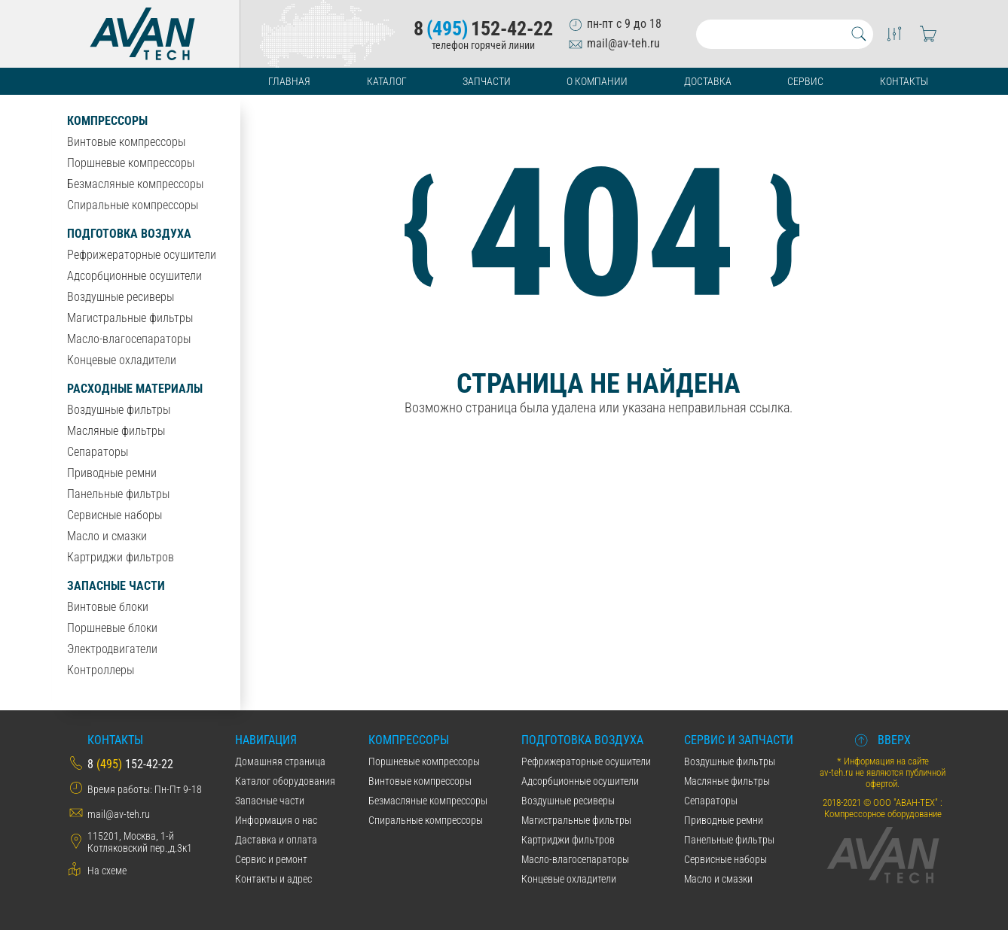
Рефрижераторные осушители (141, 255)
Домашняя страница (280, 761)
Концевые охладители (121, 360)
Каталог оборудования (285, 781)
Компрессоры (107, 121)
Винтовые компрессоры (126, 142)
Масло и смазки (107, 536)
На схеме (107, 871)
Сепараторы (97, 452)
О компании (597, 81)
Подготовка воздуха (129, 233)
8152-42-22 (483, 28)
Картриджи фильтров (120, 557)
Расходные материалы (135, 388)
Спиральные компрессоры (132, 205)
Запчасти (487, 81)
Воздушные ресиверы (120, 297)
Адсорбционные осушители (134, 276)
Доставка (708, 81)
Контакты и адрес (273, 879)
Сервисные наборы (114, 515)
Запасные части (116, 586)
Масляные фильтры (116, 431)
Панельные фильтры (118, 494)
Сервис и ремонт (271, 859)
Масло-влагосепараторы (129, 339)
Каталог (387, 81)
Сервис (805, 81)
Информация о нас (276, 820)
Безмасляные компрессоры (135, 184)
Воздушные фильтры (118, 410)
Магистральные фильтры (130, 318)
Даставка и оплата (276, 840)
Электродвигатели (112, 649)
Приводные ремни (112, 473)
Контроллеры (100, 670)
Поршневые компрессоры (130, 163)
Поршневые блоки (112, 628)
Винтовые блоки (107, 607)
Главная (289, 81)
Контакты (904, 81)
